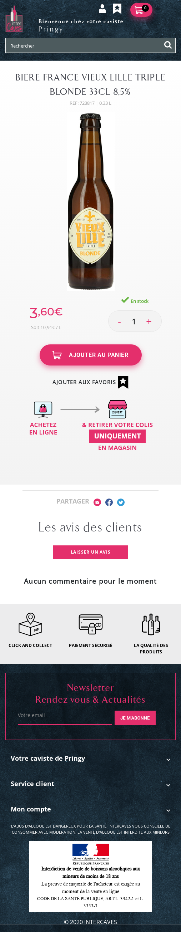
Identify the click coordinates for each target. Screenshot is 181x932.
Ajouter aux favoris (90, 382)
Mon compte (31, 809)
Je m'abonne (135, 718)
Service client (32, 783)
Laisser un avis (91, 552)
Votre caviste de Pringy (48, 758)
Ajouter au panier (90, 355)
